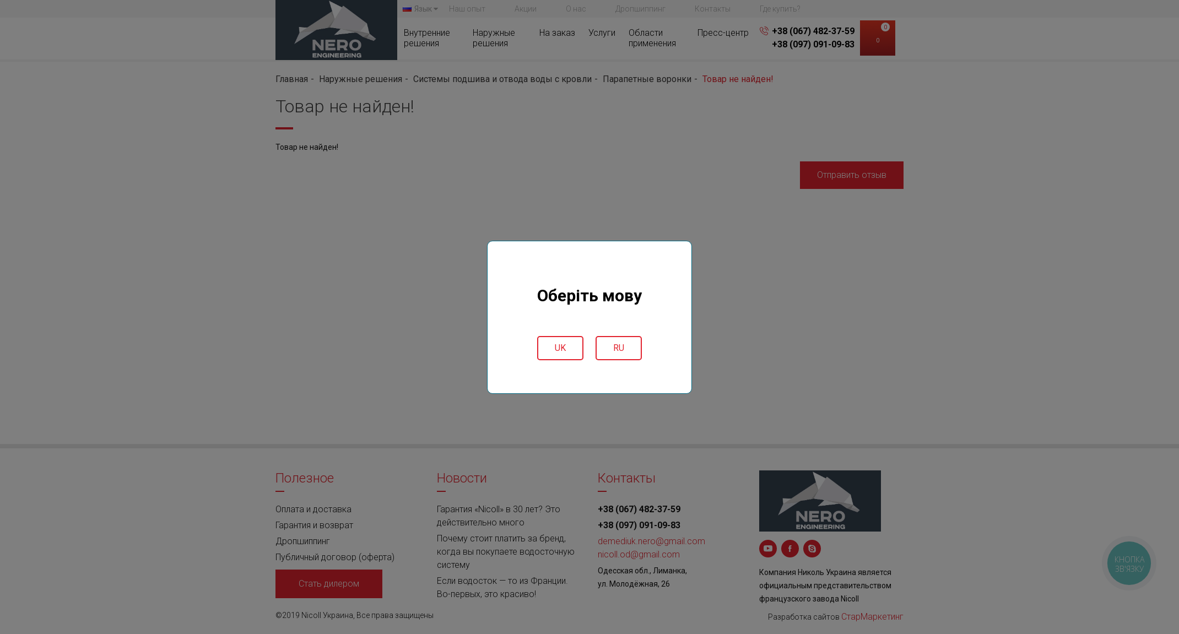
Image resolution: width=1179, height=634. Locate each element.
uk (560, 348)
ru (618, 348)
